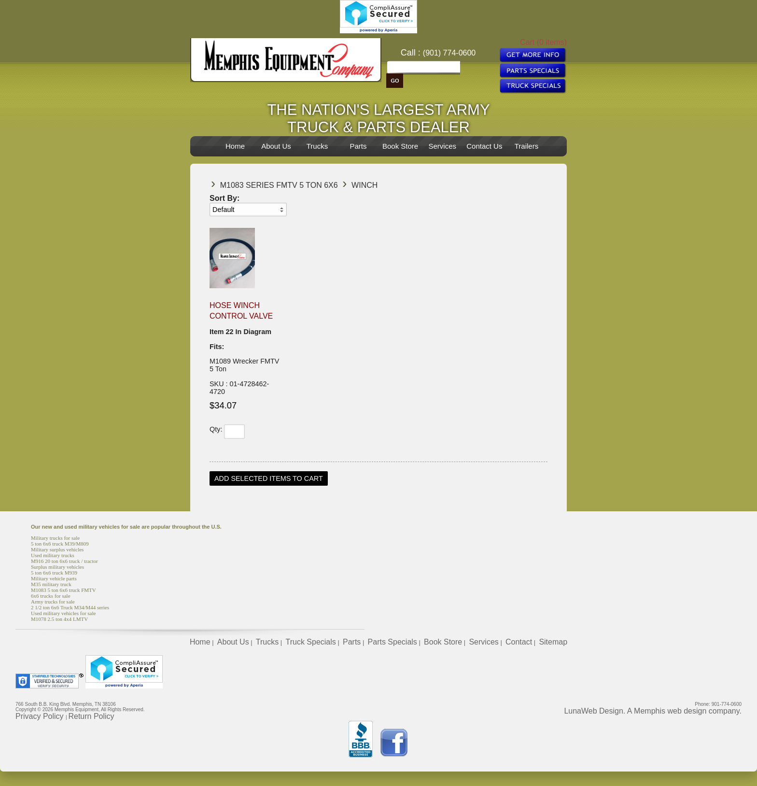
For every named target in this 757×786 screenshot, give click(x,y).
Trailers (526, 146)
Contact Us (484, 146)
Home (235, 146)
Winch (364, 185)
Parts (358, 146)
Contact (518, 642)
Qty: (216, 429)
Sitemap (553, 642)
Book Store (400, 146)
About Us (276, 146)
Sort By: (224, 198)
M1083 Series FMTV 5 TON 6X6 (279, 185)
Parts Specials (392, 642)
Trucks (317, 146)
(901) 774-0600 (449, 53)
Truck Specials (310, 642)
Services (442, 146)
